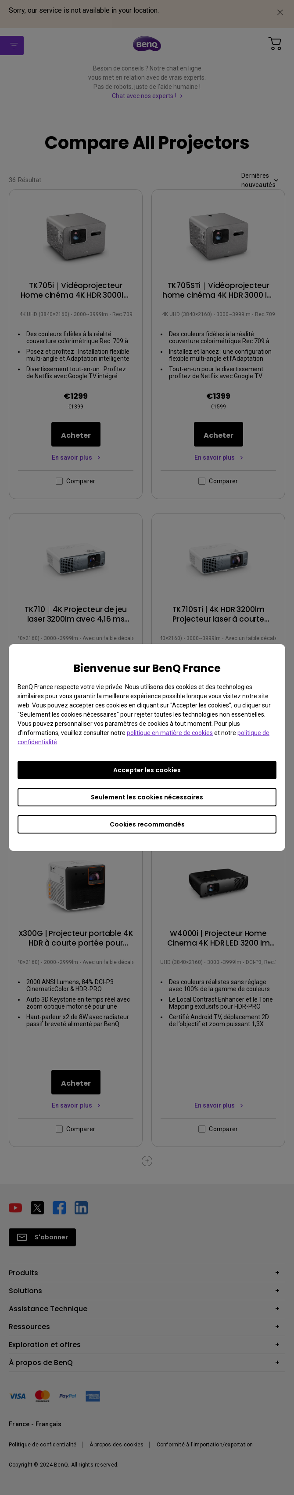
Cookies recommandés (147, 824)
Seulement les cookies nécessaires (147, 797)
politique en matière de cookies (170, 732)
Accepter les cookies (147, 770)
